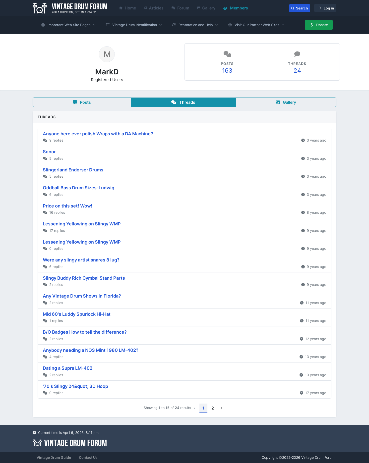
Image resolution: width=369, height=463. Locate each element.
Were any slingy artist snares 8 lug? (81, 259)
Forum (180, 7)
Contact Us (88, 457)
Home (127, 7)
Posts (82, 102)
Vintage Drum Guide (54, 457)
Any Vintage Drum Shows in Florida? (82, 296)
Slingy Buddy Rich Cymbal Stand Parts (84, 278)
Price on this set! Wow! (67, 205)
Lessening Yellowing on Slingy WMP (82, 223)
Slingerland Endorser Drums (73, 169)
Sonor (49, 151)
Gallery (206, 7)
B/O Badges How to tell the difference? (85, 332)
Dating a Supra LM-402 (67, 368)
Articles (154, 7)
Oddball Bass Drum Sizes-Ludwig (78, 187)
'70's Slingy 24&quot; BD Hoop (75, 386)
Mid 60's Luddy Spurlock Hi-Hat (77, 314)
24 (297, 70)
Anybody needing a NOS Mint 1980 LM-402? (90, 350)
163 (227, 70)
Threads (183, 102)
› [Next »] (221, 408)
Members (235, 7)
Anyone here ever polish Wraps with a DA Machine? (98, 133)
